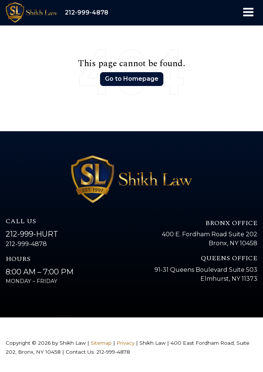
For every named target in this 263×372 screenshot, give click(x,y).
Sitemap (101, 343)
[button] (86, 12)
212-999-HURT (32, 234)
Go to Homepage (131, 78)
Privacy (125, 343)
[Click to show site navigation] (248, 12)
